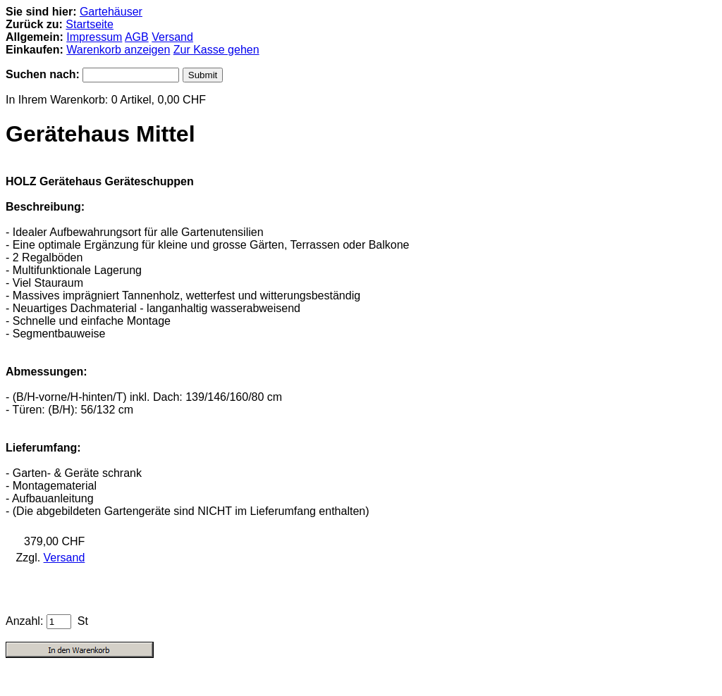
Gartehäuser (111, 12)
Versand (172, 37)
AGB (137, 37)
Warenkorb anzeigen (118, 50)
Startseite (90, 24)
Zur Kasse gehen (216, 50)
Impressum (94, 37)
